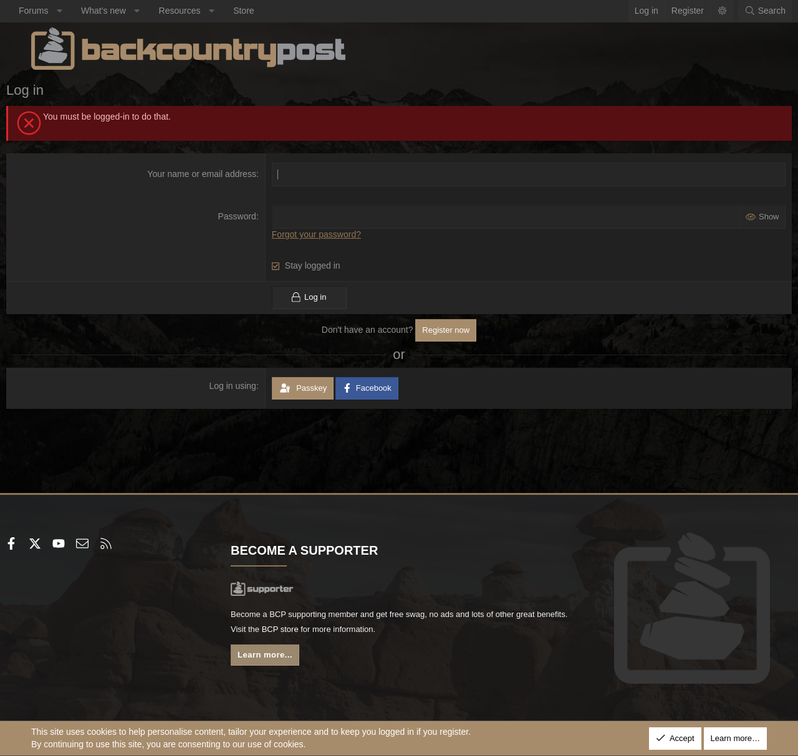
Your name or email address (210, 174)
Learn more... (280, 659)
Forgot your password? (324, 234)
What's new (128, 11)
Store (268, 11)
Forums (58, 11)
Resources (205, 11)
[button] (84, 11)
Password (245, 216)
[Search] (740, 11)
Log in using (241, 385)
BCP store (357, 632)
